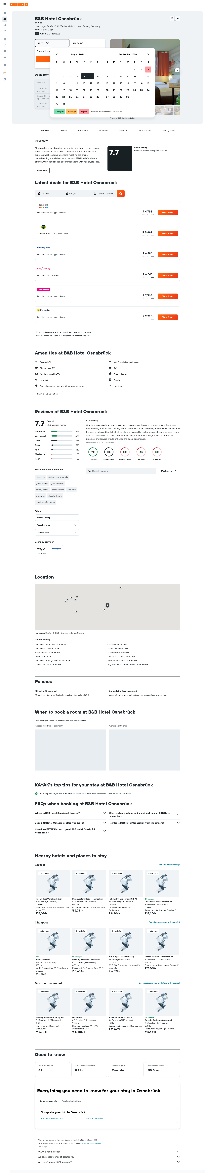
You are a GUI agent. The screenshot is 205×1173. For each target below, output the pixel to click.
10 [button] (63, 83)
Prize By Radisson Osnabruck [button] (158, 901)
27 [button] (84, 96)
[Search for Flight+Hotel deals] (5, 31)
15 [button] (98, 83)
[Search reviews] (123, 471)
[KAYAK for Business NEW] (5, 57)
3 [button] (63, 76)
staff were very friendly (58, 477)
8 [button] (98, 76)
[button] (5, 4)
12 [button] (77, 83)
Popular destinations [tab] (71, 1101)
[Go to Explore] (5, 39)
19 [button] (77, 90)
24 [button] (63, 96)
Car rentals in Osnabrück (52, 1118)
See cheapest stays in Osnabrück (164, 922)
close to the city (55, 496)
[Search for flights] (5, 13)
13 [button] (84, 83)
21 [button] (91, 90)
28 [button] (91, 96)
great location (58, 489)
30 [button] (56, 103)
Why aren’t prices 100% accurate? (109, 1162)
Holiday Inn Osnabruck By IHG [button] (123, 899)
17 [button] (64, 90)
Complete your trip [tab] (48, 1101)
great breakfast (57, 483)
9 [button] (57, 83)
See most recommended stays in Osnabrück (159, 983)
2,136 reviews (53, 33)
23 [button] (57, 96)
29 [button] (98, 96)
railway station (42, 489)
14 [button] (91, 83)
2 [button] (57, 76)
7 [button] (91, 76)
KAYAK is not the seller (109, 1151)
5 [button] (77, 76)
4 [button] (70, 76)
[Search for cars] (5, 25)
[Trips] (5, 65)
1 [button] (97, 69)
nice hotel (71, 489)
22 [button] (98, 90)
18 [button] (70, 90)
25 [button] (70, 96)
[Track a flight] (5, 45)
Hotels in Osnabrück (94, 1118)
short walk (40, 496)
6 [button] (84, 76)
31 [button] (64, 103)
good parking (42, 483)
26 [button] (77, 96)
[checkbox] (49, 551)
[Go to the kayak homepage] (19, 4)
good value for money (45, 502)
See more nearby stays (169, 864)
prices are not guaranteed (91, 1143)
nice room (40, 477)
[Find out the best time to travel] (5, 51)
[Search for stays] (5, 19)
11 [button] (70, 83)
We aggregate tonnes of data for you (109, 1156)
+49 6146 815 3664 (44, 29)
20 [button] (84, 90)
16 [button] (57, 90)
